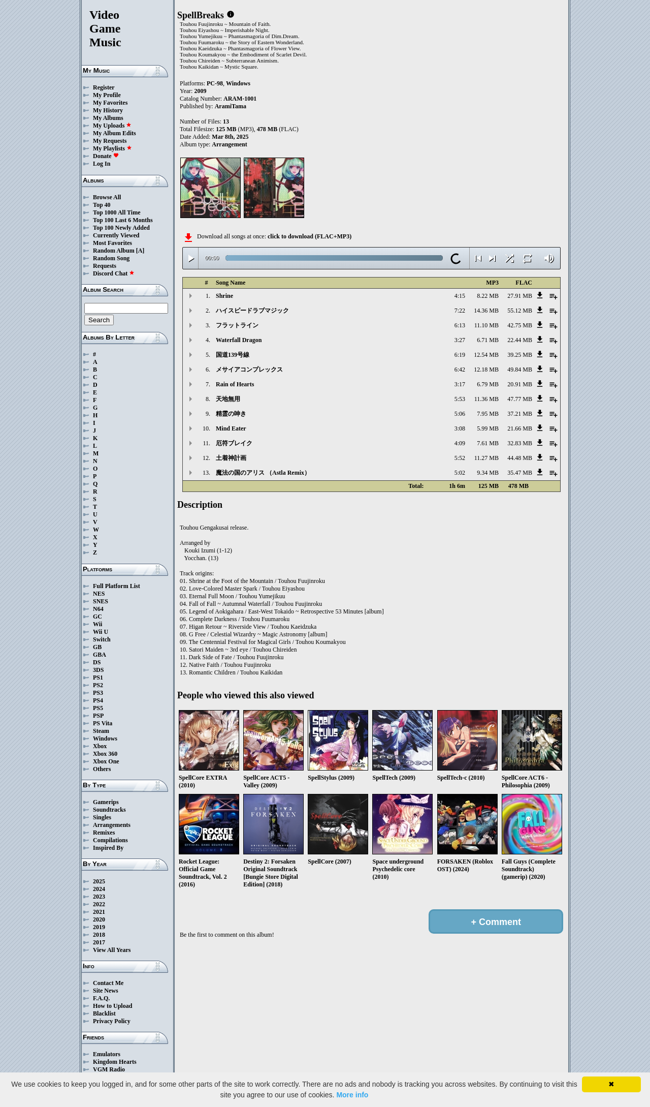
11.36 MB (486, 399)
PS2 (98, 685)
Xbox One (106, 761)
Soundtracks (109, 809)
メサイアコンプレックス (249, 369)
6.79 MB (488, 384)
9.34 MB (488, 472)
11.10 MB (486, 325)
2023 (99, 896)
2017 (99, 942)
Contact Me (108, 983)
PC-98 (215, 83)
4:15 (459, 295)
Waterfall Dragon (239, 340)
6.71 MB (488, 340)
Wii (97, 624)
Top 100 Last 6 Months (123, 220)
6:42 (459, 369)
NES (99, 593)
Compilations (110, 840)
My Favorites (110, 102)
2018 (99, 934)
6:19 (459, 354)
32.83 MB (519, 443)
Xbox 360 (105, 753)
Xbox (100, 746)
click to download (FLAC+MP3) (309, 236)
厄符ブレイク (234, 443)
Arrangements (112, 824)
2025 (99, 881)
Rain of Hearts (235, 384)
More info (352, 1095)
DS (97, 662)
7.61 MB (488, 443)
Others (102, 769)
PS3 (98, 692)
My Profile (107, 95)
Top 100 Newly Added (121, 227)
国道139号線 (232, 354)
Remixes (104, 832)
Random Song (111, 258)
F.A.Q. (101, 998)
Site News (105, 990)
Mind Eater (231, 428)
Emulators (106, 1054)
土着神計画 (231, 458)
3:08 (459, 428)
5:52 (459, 458)
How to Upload (112, 1005)
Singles (102, 817)
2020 (99, 919)
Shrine (224, 295)
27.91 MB (519, 295)
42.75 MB (519, 325)
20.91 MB (519, 384)
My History (108, 110)
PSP (98, 715)
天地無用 (228, 399)
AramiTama (230, 106)
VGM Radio (109, 1069)
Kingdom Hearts (115, 1061)
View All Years (112, 950)
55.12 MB (519, 310)
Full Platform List (116, 586)
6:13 (459, 325)
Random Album (114, 250)
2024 (99, 889)
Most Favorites (112, 243)
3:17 (459, 384)
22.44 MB (519, 340)
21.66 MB (519, 428)
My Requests (109, 140)
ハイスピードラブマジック (252, 310)
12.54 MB (486, 354)
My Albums (108, 117)
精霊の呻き (231, 413)
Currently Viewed (116, 235)
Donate (106, 156)
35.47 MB (519, 472)
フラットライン (237, 325)
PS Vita (102, 723)
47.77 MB (519, 399)
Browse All (107, 197)
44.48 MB (519, 458)
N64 (98, 608)
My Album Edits (114, 133)
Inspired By (108, 847)
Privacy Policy (112, 1021)
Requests (104, 265)
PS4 (98, 700)
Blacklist (104, 1013)
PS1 (98, 677)
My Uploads (112, 125)
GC (97, 616)
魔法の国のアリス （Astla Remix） (263, 472)
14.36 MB (486, 310)
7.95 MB (488, 413)
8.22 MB (488, 295)
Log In (101, 163)
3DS (98, 669)
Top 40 (102, 204)
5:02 (459, 472)
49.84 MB (519, 369)
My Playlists (112, 148)
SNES (100, 601)
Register (104, 87)
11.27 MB (486, 458)
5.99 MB (488, 428)
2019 (99, 927)
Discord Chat (114, 273)
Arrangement (229, 144)
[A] (140, 250)
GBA (99, 654)
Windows (105, 738)
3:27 (459, 340)
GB (97, 647)
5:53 (459, 399)
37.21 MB (519, 413)
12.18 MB (486, 369)
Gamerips (106, 802)
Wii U (100, 631)
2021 (99, 911)
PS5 (98, 708)
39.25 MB (519, 354)
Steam (101, 730)
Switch (102, 639)
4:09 (459, 443)
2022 (99, 904)
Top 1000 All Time (116, 212)
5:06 (459, 413)
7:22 (459, 310)
